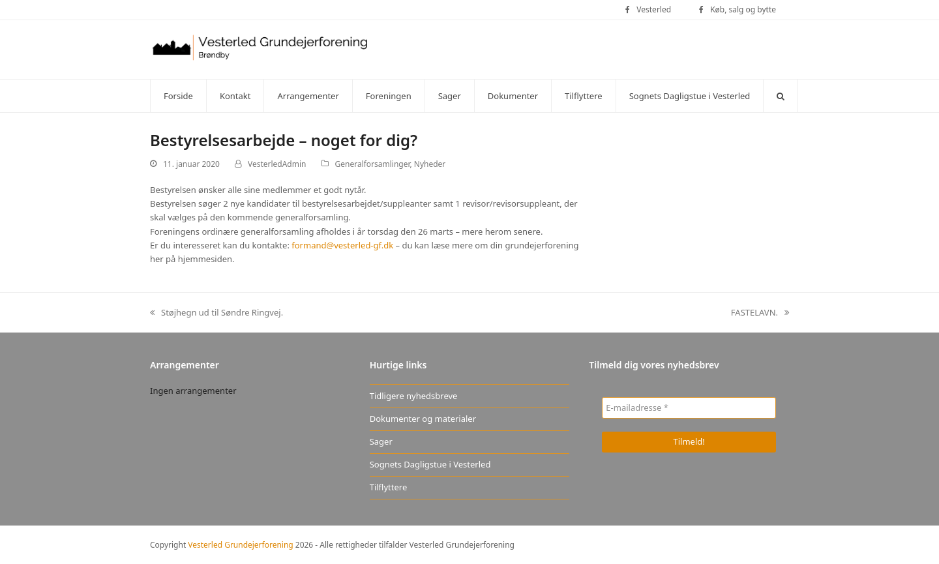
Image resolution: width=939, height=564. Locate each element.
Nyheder (429, 164)
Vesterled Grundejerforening (240, 544)
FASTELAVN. (760, 312)
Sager (381, 441)
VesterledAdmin (277, 164)
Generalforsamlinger (372, 164)
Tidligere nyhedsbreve (414, 396)
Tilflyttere (389, 487)
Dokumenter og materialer (423, 418)
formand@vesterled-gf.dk (342, 245)
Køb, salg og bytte (743, 9)
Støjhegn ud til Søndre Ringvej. (216, 312)
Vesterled (653, 9)
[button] (780, 96)
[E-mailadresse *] (689, 408)
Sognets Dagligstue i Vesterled (430, 464)
